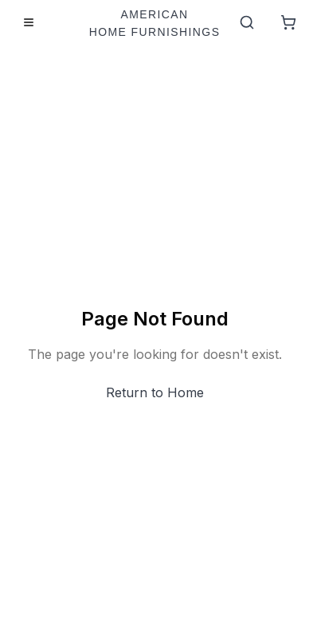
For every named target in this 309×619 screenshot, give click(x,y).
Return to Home (155, 392)
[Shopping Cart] (288, 22)
